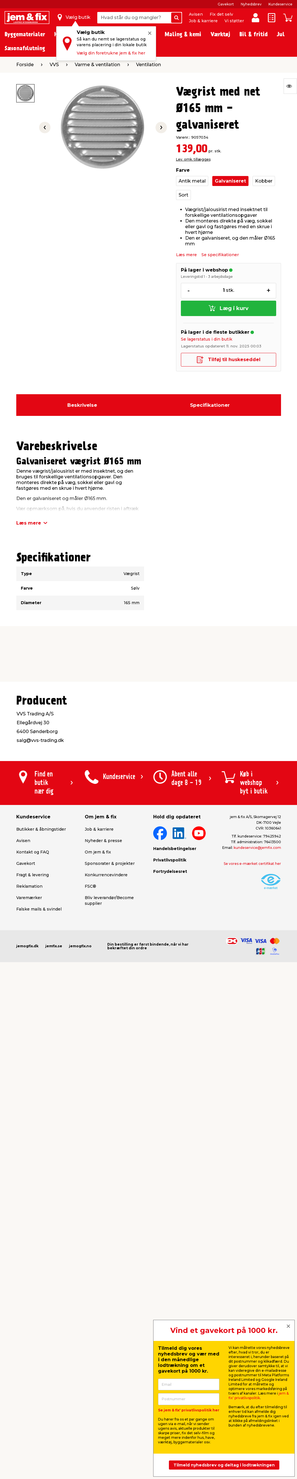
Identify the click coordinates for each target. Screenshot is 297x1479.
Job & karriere (203, 20)
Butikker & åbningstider (41, 829)
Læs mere (186, 254)
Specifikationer (210, 405)
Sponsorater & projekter (110, 863)
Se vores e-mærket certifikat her (252, 863)
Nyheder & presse (103, 840)
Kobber (263, 181)
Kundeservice (280, 4)
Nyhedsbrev (251, 4)
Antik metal (192, 181)
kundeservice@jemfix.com (257, 847)
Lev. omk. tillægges (193, 159)
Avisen (196, 14)
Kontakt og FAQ (32, 852)
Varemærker (29, 897)
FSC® (90, 886)
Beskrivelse (82, 405)
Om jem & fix (98, 852)
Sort (183, 195)
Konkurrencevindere (106, 874)
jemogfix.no (80, 946)
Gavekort (226, 4)
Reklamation (29, 886)
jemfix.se (53, 946)
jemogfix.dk (27, 946)
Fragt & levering (32, 874)
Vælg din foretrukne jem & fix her (111, 53)
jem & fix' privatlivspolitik (259, 1395)
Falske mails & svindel (39, 909)
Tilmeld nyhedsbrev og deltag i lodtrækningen (224, 1465)
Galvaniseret (230, 181)
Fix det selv (221, 14)
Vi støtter (234, 20)
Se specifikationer (220, 254)
